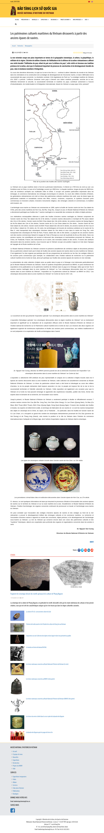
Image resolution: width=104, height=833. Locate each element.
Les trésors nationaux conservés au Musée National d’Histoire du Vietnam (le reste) (47, 664)
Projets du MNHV (66, 19)
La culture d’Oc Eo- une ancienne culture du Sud (38, 612)
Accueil (17, 19)
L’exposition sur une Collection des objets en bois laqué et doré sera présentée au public (48, 636)
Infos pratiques (78, 19)
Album (15, 782)
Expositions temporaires (19, 777)
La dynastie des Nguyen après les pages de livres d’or (39, 732)
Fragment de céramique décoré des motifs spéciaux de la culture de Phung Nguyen (36, 594)
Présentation (25, 19)
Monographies (28, 46)
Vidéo (14, 779)
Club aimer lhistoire (18, 788)
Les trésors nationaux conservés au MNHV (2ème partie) (40, 679)
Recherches (54, 19)
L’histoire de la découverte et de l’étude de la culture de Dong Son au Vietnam (46, 624)
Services (15, 785)
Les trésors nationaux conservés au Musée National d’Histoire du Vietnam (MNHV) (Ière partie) (50, 699)
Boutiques (15, 794)
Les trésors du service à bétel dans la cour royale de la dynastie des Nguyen (45, 716)
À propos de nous (18, 754)
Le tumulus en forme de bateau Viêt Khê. (36, 647)
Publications (16, 791)
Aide (87, 19)
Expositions (45, 19)
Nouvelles (35, 19)
